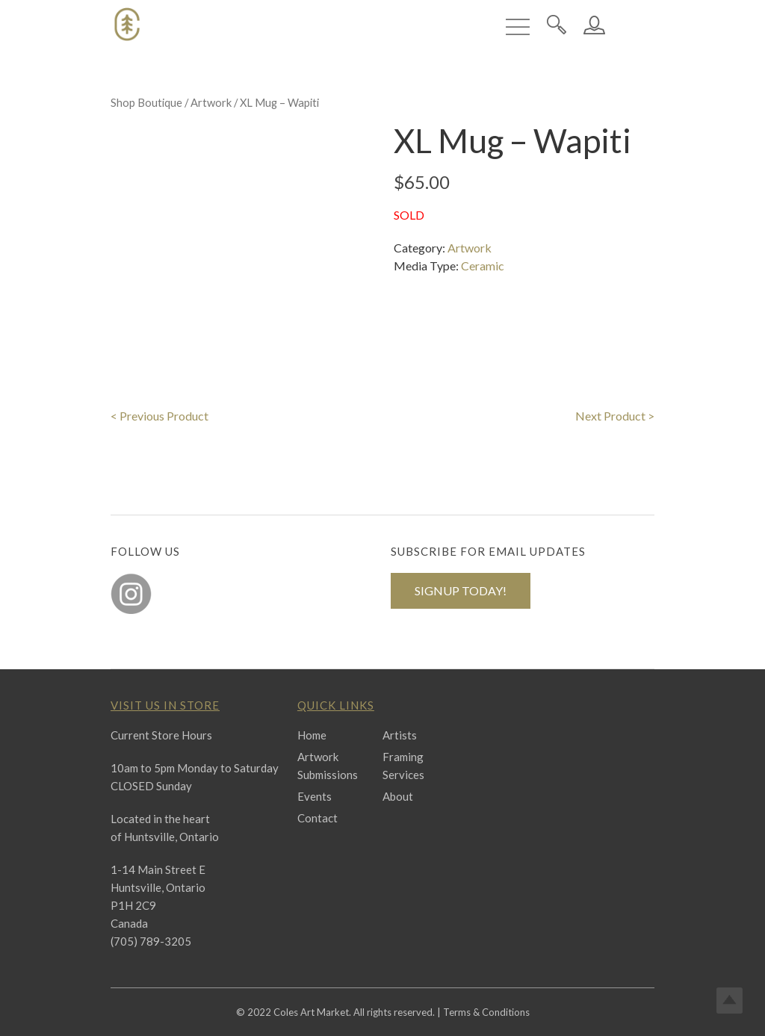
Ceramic (482, 265)
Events (314, 796)
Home (311, 735)
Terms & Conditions (486, 1012)
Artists (399, 735)
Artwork (211, 102)
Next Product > (614, 416)
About (397, 796)
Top (729, 1000)
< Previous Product (159, 416)
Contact (317, 818)
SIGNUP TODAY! (461, 590)
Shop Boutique (146, 102)
